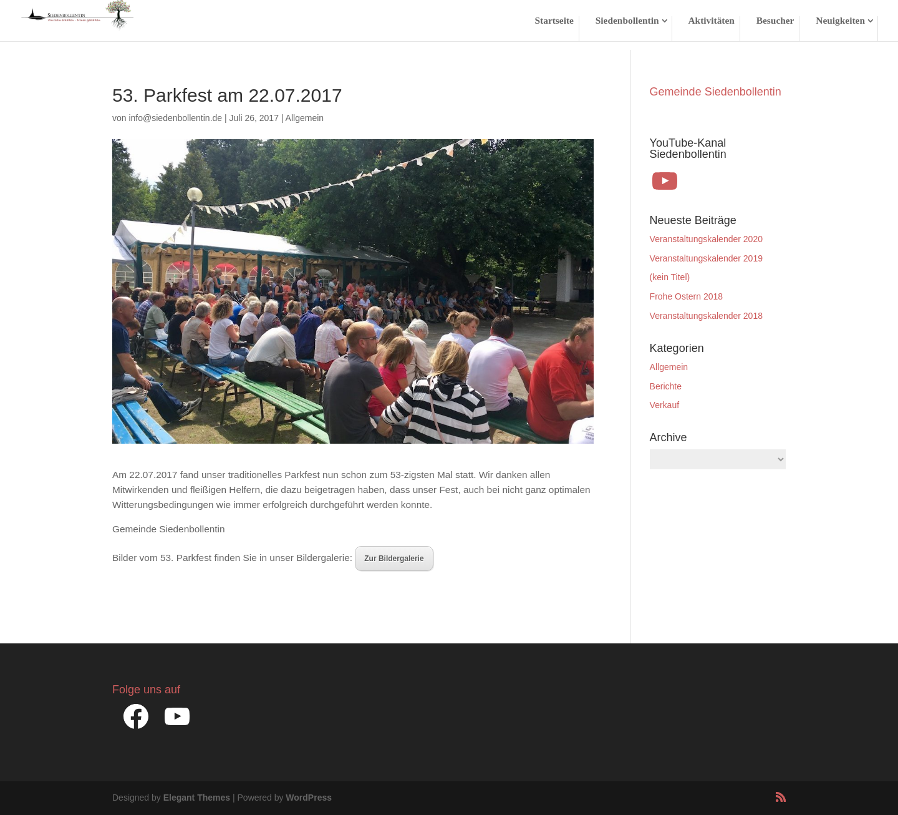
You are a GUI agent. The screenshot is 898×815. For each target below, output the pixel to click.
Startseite (554, 21)
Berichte (666, 386)
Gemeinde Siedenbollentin (715, 91)
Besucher (775, 21)
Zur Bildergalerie (393, 558)
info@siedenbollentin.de (175, 118)
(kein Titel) (670, 277)
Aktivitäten (711, 21)
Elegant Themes (196, 798)
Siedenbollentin (627, 21)
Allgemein (305, 118)
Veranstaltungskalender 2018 (706, 316)
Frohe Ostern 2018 (686, 296)
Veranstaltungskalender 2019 (706, 258)
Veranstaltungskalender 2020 (706, 239)
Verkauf (664, 405)
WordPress (309, 798)
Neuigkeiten (840, 21)
